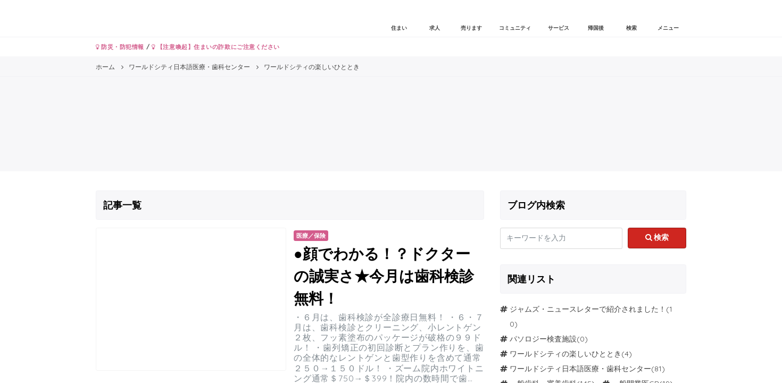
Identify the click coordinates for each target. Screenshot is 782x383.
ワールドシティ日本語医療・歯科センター (580, 368)
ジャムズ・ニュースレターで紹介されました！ (588, 309)
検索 (657, 237)
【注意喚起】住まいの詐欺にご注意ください (216, 47)
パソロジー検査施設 (543, 339)
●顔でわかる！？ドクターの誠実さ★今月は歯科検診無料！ (384, 275)
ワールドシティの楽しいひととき (565, 354)
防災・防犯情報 (120, 47)
